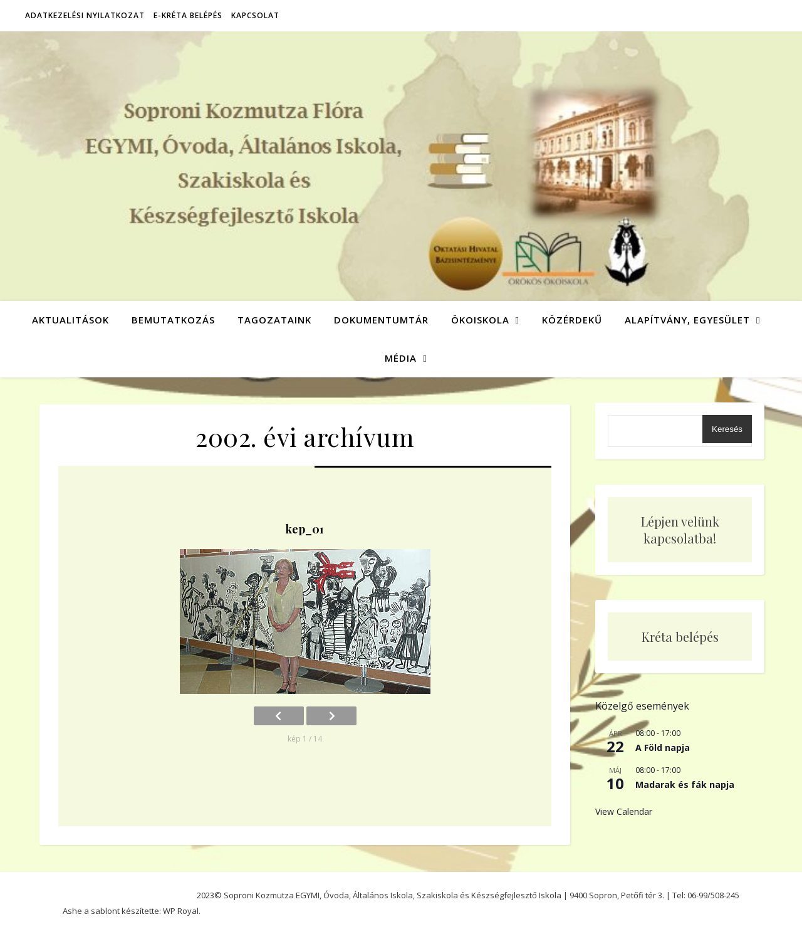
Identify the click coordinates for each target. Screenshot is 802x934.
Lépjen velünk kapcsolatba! (680, 530)
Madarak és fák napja (684, 784)
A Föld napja (662, 747)
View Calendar (623, 811)
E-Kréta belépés (188, 15)
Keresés (727, 429)
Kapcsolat (255, 15)
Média (401, 358)
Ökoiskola (480, 319)
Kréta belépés (680, 636)
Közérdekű (572, 319)
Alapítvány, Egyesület (687, 319)
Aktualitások (70, 319)
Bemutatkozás (173, 319)
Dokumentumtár (381, 319)
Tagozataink (274, 319)
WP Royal (181, 910)
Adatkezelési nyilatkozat (85, 15)
